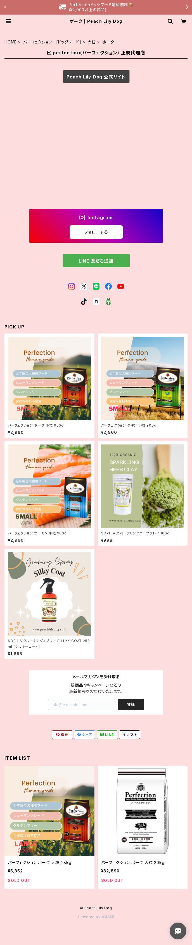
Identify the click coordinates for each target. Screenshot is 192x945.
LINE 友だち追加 (96, 261)
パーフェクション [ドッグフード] (52, 42)
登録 (131, 704)
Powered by (96, 917)
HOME (10, 42)
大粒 (91, 42)
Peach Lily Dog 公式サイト (96, 77)
